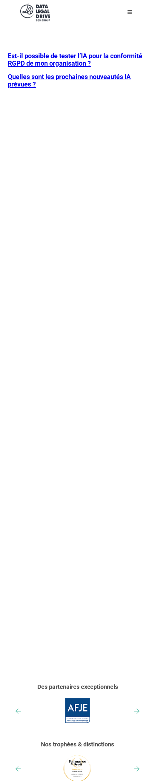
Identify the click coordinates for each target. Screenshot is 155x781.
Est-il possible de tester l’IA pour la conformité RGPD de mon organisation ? (75, 59)
